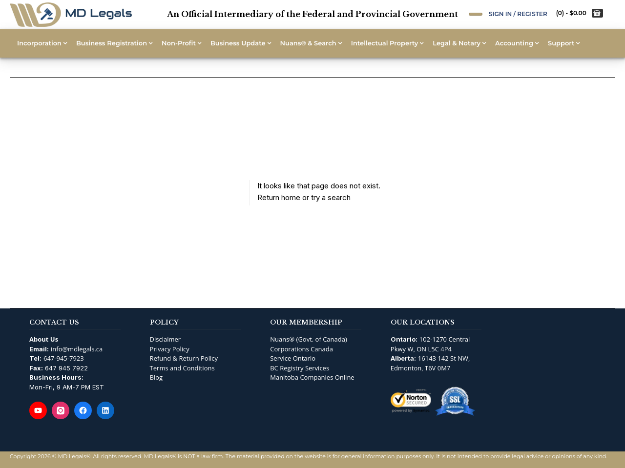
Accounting (514, 43)
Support (561, 43)
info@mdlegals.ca (77, 349)
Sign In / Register (518, 14)
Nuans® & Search (308, 43)
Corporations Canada (301, 349)
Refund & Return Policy (184, 358)
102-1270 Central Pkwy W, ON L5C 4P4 (430, 344)
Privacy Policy (169, 349)
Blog (156, 377)
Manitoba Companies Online (312, 377)
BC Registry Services (299, 368)
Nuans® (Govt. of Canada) (308, 339)
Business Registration (111, 43)
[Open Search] (475, 14)
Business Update (238, 43)
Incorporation (39, 43)
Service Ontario (292, 358)
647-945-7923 (63, 358)
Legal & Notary (456, 43)
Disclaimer (165, 339)
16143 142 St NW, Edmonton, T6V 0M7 (430, 363)
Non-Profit (179, 43)
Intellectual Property (384, 43)
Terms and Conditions (182, 368)
